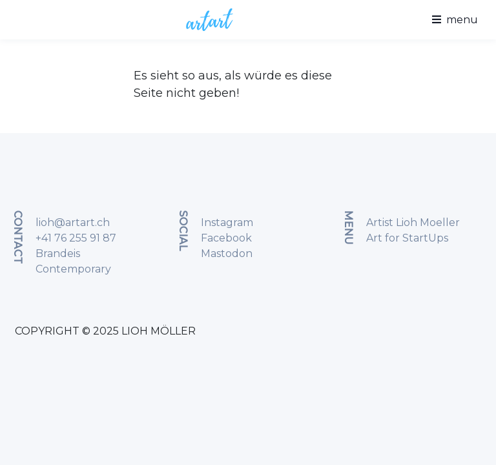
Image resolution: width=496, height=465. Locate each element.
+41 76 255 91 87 (76, 238)
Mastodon (227, 253)
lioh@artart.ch (73, 222)
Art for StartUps (407, 238)
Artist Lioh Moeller (413, 222)
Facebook (226, 238)
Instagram (227, 222)
